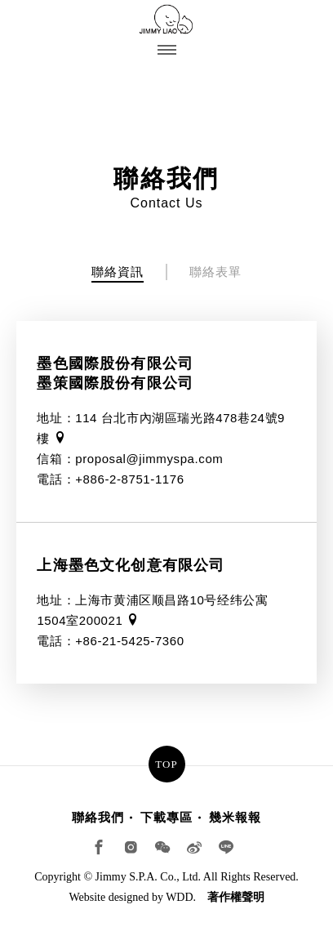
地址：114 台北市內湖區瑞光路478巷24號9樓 (161, 428)
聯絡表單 (215, 272)
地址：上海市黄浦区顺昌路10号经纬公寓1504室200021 (152, 610)
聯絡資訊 (117, 272)
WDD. (181, 897)
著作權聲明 (235, 897)
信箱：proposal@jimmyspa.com (130, 459)
